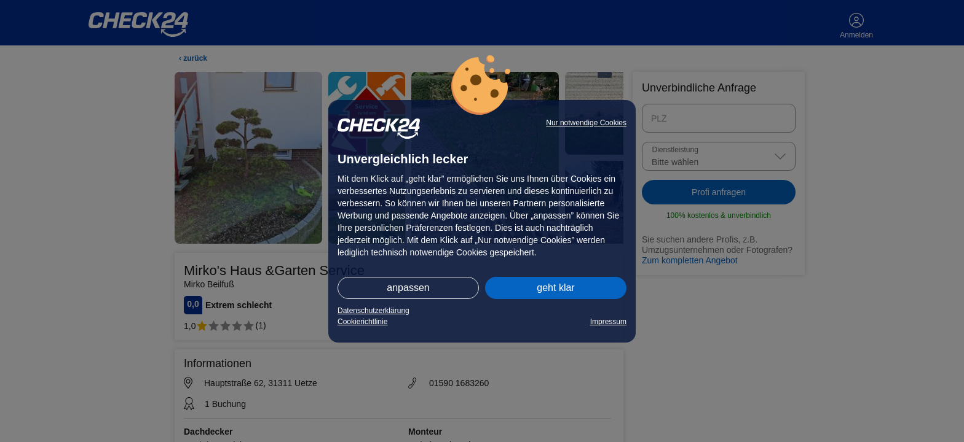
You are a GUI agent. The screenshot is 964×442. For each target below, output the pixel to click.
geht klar (555, 287)
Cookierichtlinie (362, 321)
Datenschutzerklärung (373, 310)
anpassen (408, 287)
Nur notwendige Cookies (586, 122)
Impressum (608, 321)
